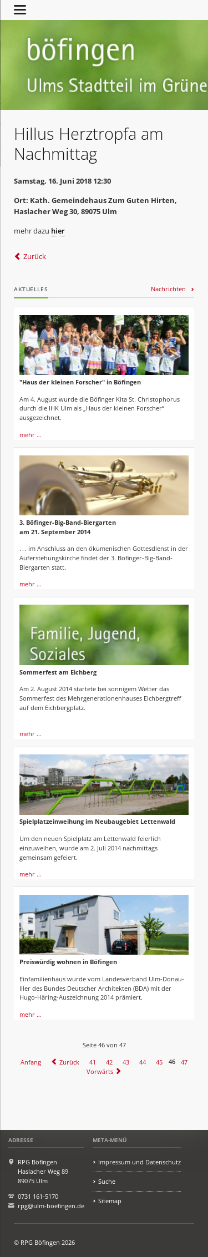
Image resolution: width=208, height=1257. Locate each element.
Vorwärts (100, 1071)
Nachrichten (168, 289)
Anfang (31, 1061)
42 (109, 1061)
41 (92, 1061)
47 (184, 1061)
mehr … (30, 434)
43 (126, 1061)
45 (159, 1061)
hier (58, 231)
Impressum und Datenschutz (139, 1162)
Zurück (34, 256)
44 (142, 1061)
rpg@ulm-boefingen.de (51, 1206)
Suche (106, 1181)
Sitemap (109, 1201)
